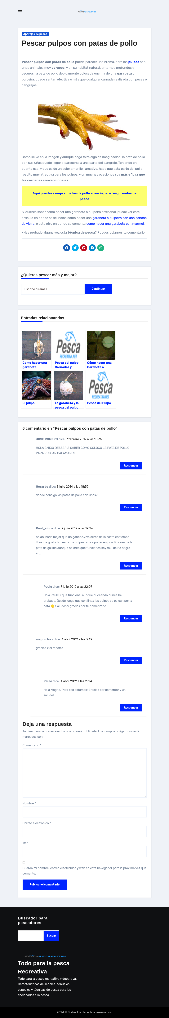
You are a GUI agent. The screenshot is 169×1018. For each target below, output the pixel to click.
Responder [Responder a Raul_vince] (131, 565)
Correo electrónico (37, 823)
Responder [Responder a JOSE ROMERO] (131, 465)
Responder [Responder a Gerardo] (131, 507)
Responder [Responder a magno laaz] (131, 660)
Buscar (51, 935)
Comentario (32, 745)
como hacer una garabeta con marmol (115, 223)
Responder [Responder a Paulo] (131, 618)
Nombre (29, 803)
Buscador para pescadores (32, 920)
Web (26, 843)
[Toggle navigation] (20, 11)
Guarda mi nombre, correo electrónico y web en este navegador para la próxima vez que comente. (84, 870)
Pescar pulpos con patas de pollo (79, 43)
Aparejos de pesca (35, 34)
